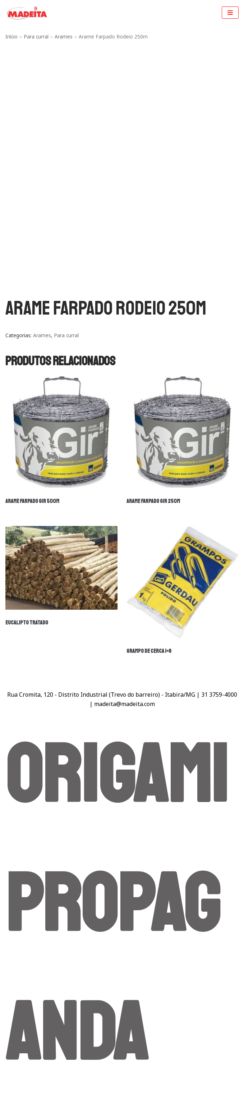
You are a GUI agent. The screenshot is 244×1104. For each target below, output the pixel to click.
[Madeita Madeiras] (27, 12)
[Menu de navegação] (230, 12)
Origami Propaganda (116, 904)
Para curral (36, 36)
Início (11, 36)
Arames (64, 36)
